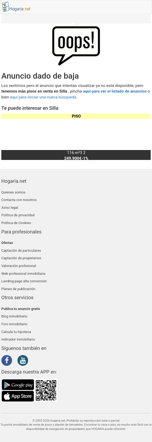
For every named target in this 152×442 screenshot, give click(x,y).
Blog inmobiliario (14, 316)
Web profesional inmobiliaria (23, 274)
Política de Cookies (16, 223)
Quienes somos (13, 192)
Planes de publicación (18, 289)
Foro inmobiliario (14, 324)
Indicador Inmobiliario (18, 339)
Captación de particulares (21, 251)
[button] (144, 137)
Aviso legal (9, 208)
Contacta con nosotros (19, 200)
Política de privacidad (18, 215)
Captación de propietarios (21, 258)
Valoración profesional (18, 266)
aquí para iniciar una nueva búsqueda (43, 97)
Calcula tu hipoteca (16, 332)
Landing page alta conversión (24, 281)
